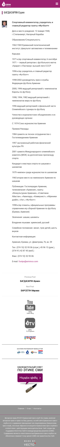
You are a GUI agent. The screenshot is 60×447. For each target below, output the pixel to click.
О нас (29, 408)
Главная (21, 408)
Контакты (37, 408)
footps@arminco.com (28, 261)
